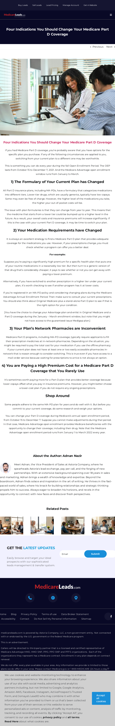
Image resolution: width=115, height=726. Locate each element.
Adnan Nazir (72, 456)
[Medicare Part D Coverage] (57, 97)
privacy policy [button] (52, 717)
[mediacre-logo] (57, 585)
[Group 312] (14, 13)
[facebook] (108, 616)
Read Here (11, 721)
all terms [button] (73, 717)
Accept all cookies (101, 698)
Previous (98, 46)
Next (109, 46)
